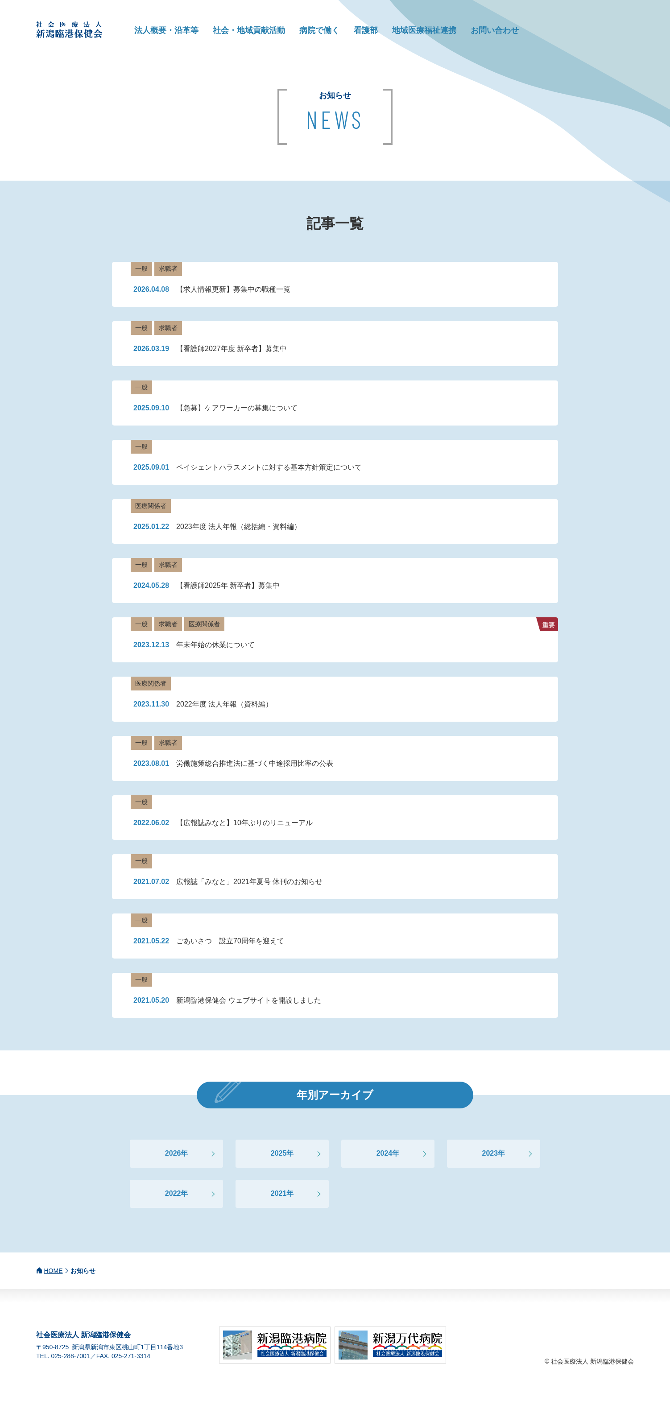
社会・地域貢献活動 (249, 30)
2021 (279, 1193)
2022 (173, 1193)
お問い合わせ (495, 30)
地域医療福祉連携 (424, 30)
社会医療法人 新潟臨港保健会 (69, 29)
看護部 (366, 30)
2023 (490, 1153)
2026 (173, 1153)
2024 (384, 1153)
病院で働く (319, 30)
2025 (279, 1153)
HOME (53, 1270)
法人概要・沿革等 (166, 30)
